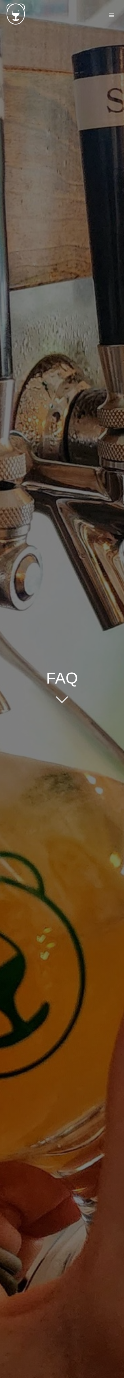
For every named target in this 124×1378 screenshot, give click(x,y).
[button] (112, 15)
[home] (13, 14)
